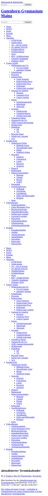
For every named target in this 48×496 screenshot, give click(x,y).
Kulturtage (20, 86)
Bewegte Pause (17, 134)
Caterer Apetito (22, 97)
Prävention (15, 219)
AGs (13, 139)
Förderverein (21, 111)
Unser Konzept (22, 79)
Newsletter (15, 239)
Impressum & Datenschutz (12, 2)
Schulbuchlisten (17, 49)
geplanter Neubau (23, 70)
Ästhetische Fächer (19, 143)
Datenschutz (16, 244)
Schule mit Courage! (19, 136)
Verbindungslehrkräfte (20, 225)
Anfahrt (14, 232)
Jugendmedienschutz (19, 212)
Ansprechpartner (18, 235)
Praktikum (15, 127)
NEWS (9, 29)
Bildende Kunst (22, 145)
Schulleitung (16, 72)
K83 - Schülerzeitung (20, 56)
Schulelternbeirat (23, 113)
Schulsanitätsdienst (19, 221)
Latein (19, 161)
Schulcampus (16, 43)
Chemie (19, 177)
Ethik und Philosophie (25, 196)
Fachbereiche (11, 141)
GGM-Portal (16, 40)
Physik (19, 180)
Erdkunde (20, 189)
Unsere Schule (12, 63)
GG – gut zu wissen (19, 45)
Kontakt (9, 33)
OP (17, 129)
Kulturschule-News (24, 81)
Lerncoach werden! (19, 216)
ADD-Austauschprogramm (22, 123)
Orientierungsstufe (24, 102)
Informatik (15, 184)
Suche (8, 31)
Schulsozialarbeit (18, 205)
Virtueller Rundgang (19, 59)
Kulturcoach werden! (25, 88)
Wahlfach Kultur (23, 152)
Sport (13, 200)
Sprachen (15, 155)
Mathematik (16, 171)
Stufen (14, 100)
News (13, 54)
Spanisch (20, 166)
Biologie (19, 175)
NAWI (19, 182)
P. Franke (8, 476)
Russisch (20, 164)
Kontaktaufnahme (18, 230)
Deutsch (14, 168)
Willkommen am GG (19, 65)
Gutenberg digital (18, 118)
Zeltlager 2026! (17, 61)
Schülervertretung (23, 116)
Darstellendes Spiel (24, 148)
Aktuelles (10, 38)
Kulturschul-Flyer (23, 84)
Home (8, 27)
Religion (19, 198)
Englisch (20, 157)
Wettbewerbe (16, 125)
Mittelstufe (20, 104)
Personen (15, 75)
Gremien (14, 109)
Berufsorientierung (19, 209)
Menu (8, 36)
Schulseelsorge (17, 223)
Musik (19, 150)
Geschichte (20, 191)
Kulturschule (16, 77)
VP (17, 132)
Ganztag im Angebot (19, 91)
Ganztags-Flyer (22, 95)
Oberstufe (20, 107)
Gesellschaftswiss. (18, 187)
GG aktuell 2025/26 (19, 47)
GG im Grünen (22, 68)
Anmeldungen (17, 237)
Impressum (15, 241)
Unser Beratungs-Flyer (20, 207)
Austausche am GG (19, 120)
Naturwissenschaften (19, 173)
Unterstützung (12, 203)
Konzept (19, 93)
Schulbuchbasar (17, 52)
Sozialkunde (21, 193)
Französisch (21, 159)
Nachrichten (26, 476)
